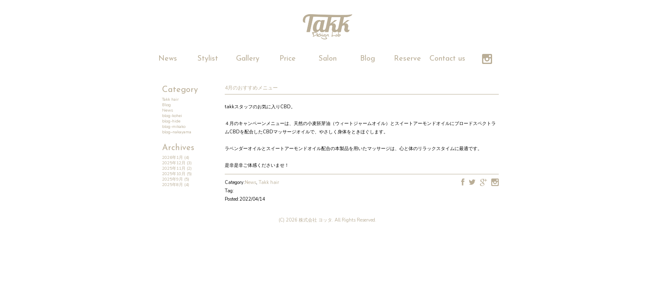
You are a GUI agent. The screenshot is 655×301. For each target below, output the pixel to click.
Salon (327, 59)
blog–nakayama (176, 132)
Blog (367, 59)
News (167, 59)
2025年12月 (173, 163)
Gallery (247, 59)
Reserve (407, 59)
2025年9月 (172, 179)
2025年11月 (173, 168)
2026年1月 (172, 158)
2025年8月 (172, 185)
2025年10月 (173, 174)
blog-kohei (172, 116)
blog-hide (171, 121)
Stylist (207, 59)
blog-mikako (173, 127)
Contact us (447, 59)
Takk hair (170, 99)
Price (287, 59)
